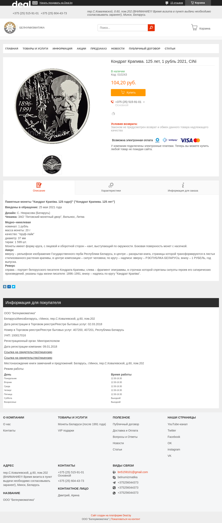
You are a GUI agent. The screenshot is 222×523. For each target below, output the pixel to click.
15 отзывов (176, 2)
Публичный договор (144, 48)
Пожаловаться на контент (125, 519)
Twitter (172, 430)
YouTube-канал (178, 424)
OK (170, 443)
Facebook (174, 436)
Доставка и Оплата (125, 430)
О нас (7, 424)
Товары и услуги (35, 48)
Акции (81, 48)
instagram (174, 449)
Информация (62, 48)
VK (169, 455)
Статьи (170, 48)
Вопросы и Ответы (125, 436)
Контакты (9, 430)
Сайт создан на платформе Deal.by (111, 515)
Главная (11, 48)
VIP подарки (66, 430)
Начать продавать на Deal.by (56, 2)
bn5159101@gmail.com (133, 472)
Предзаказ (99, 48)
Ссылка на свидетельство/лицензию (28, 352)
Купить (131, 92)
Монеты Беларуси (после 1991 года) (82, 424)
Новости (117, 48)
